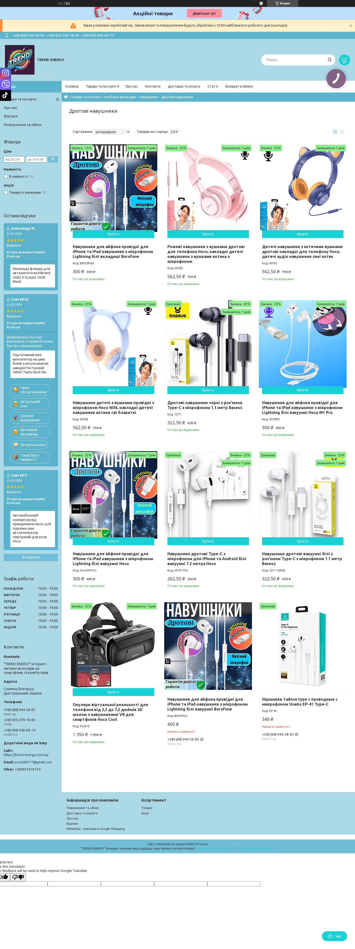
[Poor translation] (18, 877)
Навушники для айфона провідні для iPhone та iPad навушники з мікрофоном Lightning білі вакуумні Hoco (113, 559)
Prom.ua (202, 844)
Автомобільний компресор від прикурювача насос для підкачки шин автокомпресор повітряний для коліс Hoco (32, 528)
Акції (145, 813)
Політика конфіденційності (255, 848)
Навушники (149, 97)
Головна (71, 86)
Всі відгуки (31, 557)
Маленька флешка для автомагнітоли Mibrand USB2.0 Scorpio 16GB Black (31, 275)
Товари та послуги (101, 86)
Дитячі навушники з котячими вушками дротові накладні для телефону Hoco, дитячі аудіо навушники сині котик (302, 251)
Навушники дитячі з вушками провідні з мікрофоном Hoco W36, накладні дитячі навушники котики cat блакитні (113, 407)
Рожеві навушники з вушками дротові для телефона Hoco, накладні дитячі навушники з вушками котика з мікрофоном (206, 254)
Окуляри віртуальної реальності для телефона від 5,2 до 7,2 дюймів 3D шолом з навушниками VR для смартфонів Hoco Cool (110, 712)
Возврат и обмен (239, 86)
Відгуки (11, 116)
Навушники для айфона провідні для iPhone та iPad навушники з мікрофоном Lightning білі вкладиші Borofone (113, 251)
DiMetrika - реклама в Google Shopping (96, 828)
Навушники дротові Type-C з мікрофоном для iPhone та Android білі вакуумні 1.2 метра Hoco (206, 559)
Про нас (131, 86)
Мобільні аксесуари (120, 97)
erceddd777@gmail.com (33, 762)
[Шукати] (329, 59)
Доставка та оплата (184, 86)
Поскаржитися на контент (214, 848)
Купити (113, 234)
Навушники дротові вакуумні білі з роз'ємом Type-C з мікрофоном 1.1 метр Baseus (302, 559)
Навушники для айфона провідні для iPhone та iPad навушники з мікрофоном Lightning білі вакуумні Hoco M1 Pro (302, 407)
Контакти (152, 86)
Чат (334, 936)
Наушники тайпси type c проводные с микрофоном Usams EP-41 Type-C (299, 701)
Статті (213, 86)
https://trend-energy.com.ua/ (26, 755)
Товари (146, 807)
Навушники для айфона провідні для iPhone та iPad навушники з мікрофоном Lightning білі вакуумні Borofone (207, 704)
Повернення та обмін (22, 125)
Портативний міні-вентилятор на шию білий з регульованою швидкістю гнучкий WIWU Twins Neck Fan (31, 363)
